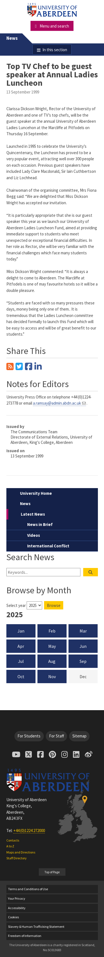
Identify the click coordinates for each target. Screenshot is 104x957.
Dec (89, 676)
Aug (51, 661)
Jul (21, 661)
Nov (52, 676)
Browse (53, 605)
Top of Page (52, 872)
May (52, 646)
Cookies (13, 917)
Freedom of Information (24, 936)
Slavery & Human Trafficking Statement (36, 926)
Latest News (33, 514)
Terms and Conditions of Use (28, 889)
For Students (28, 736)
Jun (83, 646)
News (12, 38)
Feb (52, 631)
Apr (20, 646)
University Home (36, 493)
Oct (20, 676)
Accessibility (17, 908)
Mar (83, 631)
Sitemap (79, 736)
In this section (54, 49)
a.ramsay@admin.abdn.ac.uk (57, 403)
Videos (33, 535)
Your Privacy (16, 898)
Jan (20, 631)
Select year (16, 605)
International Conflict (48, 545)
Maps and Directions (20, 852)
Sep (83, 661)
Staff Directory (16, 858)
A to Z (10, 846)
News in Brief (40, 524)
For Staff (56, 736)
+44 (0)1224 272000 (29, 830)
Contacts (12, 840)
